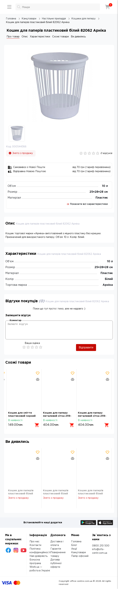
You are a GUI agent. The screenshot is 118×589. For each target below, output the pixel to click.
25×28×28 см (98, 192)
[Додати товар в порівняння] (37, 379)
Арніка (108, 285)
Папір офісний (79, 556)
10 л (105, 186)
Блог (74, 545)
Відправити (86, 347)
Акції (74, 549)
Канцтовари (78, 552)
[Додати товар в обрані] (37, 373)
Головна (76, 542)
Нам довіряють (39, 556)
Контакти (35, 545)
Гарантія (55, 549)
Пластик (102, 198)
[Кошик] (107, 6)
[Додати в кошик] (37, 425)
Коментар (15, 320)
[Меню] (9, 6)
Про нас (34, 542)
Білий (109, 279)
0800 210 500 (100, 546)
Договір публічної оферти (56, 563)
